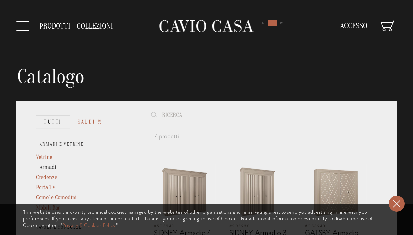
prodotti (54, 26)
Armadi (48, 177)
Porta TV (45, 197)
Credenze (46, 187)
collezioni (95, 23)
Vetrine (44, 167)
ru (282, 23)
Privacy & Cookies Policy (89, 225)
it (272, 23)
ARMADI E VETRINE (62, 154)
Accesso (353, 23)
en (262, 23)
